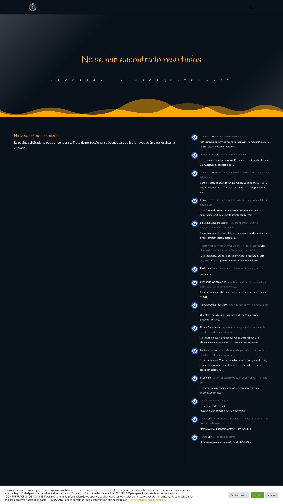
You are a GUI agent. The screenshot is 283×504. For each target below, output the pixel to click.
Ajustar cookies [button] (239, 495)
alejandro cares (208, 154)
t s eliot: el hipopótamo (223, 436)
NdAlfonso (205, 136)
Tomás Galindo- (208, 400)
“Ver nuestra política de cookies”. (147, 499)
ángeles (225, 400)
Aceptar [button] (257, 495)
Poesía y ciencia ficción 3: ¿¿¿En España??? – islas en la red (230, 245)
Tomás (203, 418)
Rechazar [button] (271, 495)
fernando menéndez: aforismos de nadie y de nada (237, 268)
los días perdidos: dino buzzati (231, 136)
